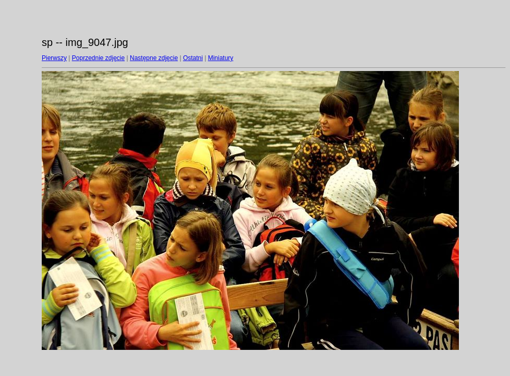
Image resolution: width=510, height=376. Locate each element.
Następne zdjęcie (154, 58)
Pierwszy (54, 58)
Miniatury (221, 58)
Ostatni (193, 58)
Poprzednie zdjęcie (98, 58)
